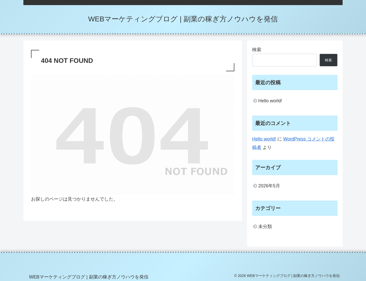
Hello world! (270, 100)
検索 (256, 49)
